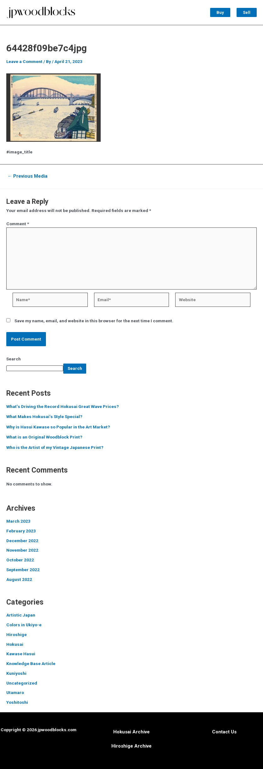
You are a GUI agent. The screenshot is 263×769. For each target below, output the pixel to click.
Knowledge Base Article (30, 663)
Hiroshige (16, 634)
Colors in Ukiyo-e (24, 624)
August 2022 (19, 579)
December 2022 (22, 540)
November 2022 (22, 550)
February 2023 (21, 530)
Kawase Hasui (20, 653)
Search (13, 358)
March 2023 (18, 521)
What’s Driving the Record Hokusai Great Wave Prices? (62, 406)
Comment (17, 223)
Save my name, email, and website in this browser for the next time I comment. (93, 320)
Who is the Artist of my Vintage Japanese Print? (55, 447)
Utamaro (15, 692)
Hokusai (14, 644)
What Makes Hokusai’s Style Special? (44, 416)
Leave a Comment (24, 61)
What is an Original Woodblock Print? (44, 436)
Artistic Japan (20, 614)
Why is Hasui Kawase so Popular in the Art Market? (58, 426)
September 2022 (23, 569)
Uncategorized (21, 683)
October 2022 (20, 559)
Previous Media (28, 176)
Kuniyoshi (16, 673)
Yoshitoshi (17, 702)
